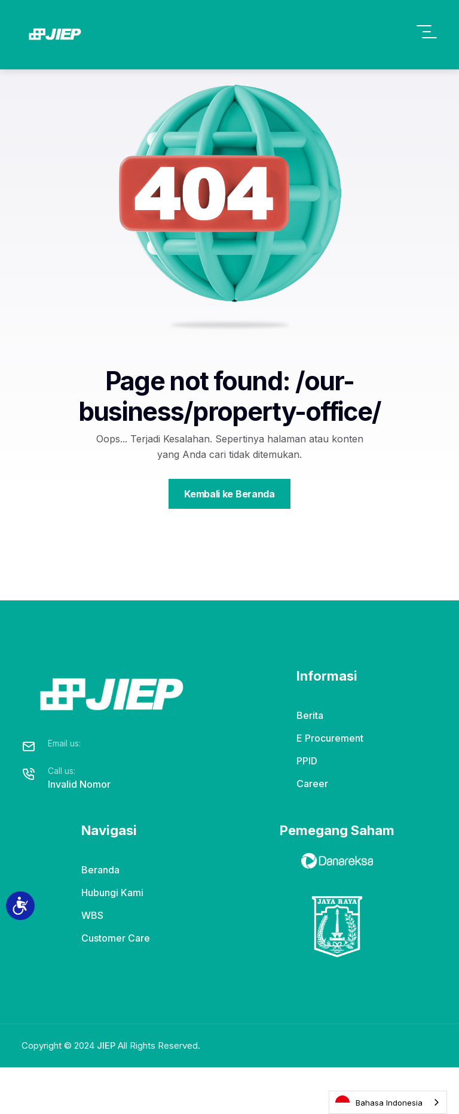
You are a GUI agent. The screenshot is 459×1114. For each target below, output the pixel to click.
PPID (306, 808)
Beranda (100, 916)
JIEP (106, 1092)
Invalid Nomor (79, 830)
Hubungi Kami (112, 939)
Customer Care (115, 985)
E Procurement (329, 785)
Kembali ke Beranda (229, 540)
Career (312, 830)
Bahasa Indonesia (379, 1102)
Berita (309, 762)
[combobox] (388, 1102)
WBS (92, 962)
